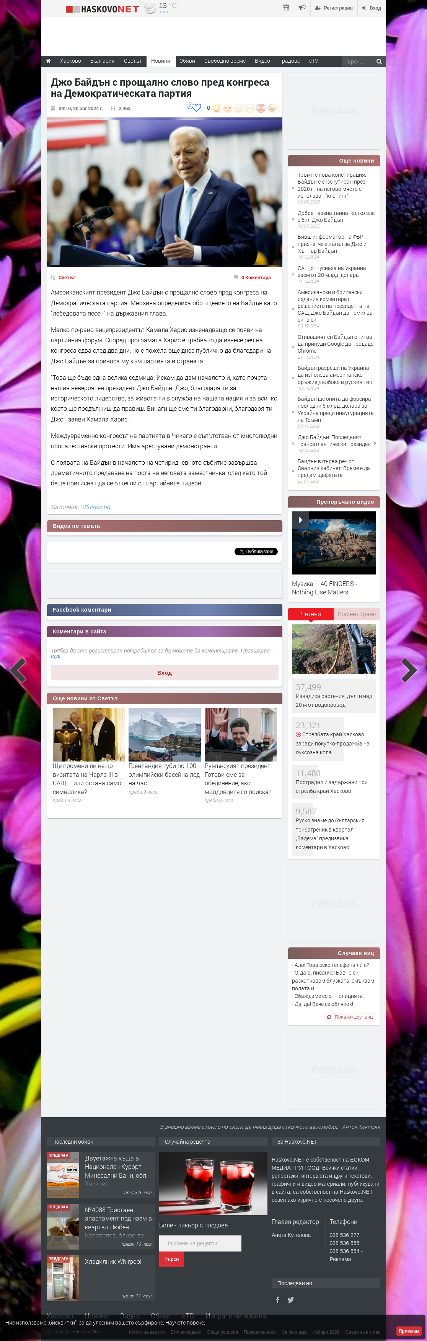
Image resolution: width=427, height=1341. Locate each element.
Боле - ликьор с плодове (193, 1225)
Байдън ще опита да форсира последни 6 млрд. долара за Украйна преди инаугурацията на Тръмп (336, 409)
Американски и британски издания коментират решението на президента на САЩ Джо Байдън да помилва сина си (335, 306)
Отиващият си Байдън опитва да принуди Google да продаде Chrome (335, 343)
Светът (67, 277)
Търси (172, 1259)
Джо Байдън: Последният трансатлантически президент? (337, 440)
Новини (160, 60)
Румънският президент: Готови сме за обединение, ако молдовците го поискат (238, 778)
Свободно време (225, 60)
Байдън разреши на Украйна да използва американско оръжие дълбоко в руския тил (335, 374)
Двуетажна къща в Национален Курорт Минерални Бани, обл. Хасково (116, 1171)
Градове (289, 60)
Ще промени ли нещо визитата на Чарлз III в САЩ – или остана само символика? (87, 778)
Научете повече (184, 1322)
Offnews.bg (95, 507)
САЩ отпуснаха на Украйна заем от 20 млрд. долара (332, 271)
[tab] (311, 616)
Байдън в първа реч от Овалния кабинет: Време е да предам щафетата (334, 467)
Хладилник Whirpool (113, 1261)
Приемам (409, 1331)
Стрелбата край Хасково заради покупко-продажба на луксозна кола (333, 743)
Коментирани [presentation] (357, 614)
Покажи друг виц (350, 1017)
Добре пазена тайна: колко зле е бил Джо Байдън (336, 216)
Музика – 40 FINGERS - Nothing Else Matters (324, 587)
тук (55, 656)
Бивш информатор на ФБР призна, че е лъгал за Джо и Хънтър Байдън (332, 243)
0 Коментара (256, 277)
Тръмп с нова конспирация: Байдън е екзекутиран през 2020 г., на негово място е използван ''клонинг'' (332, 185)
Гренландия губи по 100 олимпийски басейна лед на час (164, 774)
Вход (164, 673)
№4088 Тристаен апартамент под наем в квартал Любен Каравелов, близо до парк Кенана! (118, 1227)
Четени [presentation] (311, 614)
